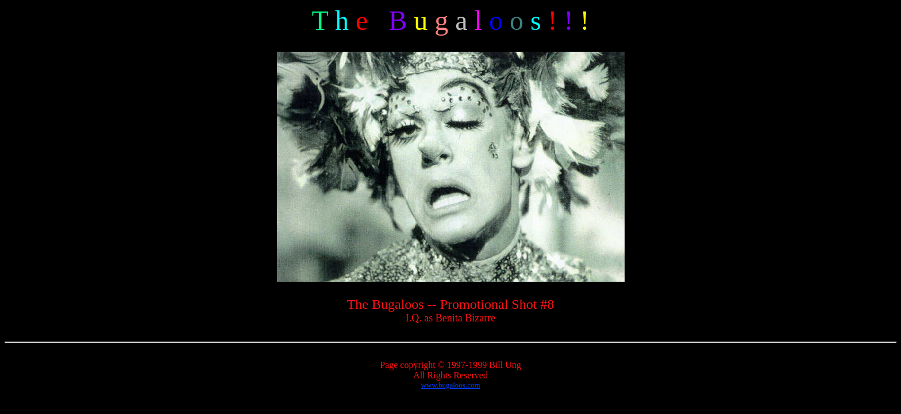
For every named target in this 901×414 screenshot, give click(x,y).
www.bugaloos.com (450, 385)
